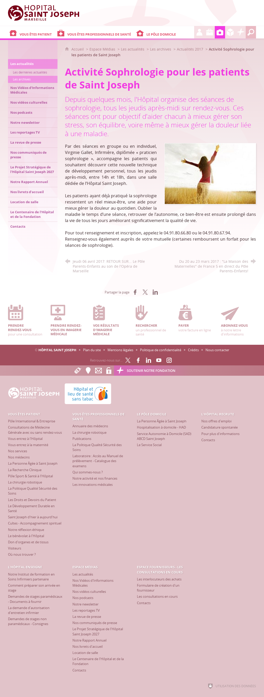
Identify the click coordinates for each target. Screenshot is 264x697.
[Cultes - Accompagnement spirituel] (34, 523)
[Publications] (81, 438)
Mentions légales (120, 350)
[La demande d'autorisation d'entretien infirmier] (29, 610)
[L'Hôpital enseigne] (209, 32)
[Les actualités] (82, 574)
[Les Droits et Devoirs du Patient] (32, 499)
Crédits (193, 350)
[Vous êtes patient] (32, 32)
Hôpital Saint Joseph (57, 350)
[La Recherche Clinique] (25, 470)
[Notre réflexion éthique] (26, 529)
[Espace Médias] (220, 32)
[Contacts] (208, 440)
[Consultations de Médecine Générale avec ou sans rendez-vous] (35, 429)
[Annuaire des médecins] (90, 426)
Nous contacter (217, 350)
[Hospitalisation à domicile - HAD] (161, 427)
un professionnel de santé (153, 321)
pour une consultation (25, 321)
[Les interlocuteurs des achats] (159, 579)
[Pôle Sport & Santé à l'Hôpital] (30, 476)
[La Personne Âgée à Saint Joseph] (32, 463)
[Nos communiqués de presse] (94, 622)
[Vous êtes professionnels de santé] (95, 32)
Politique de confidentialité (160, 350)
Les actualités (132, 49)
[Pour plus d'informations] (220, 433)
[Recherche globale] (251, 32)
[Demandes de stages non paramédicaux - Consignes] (28, 621)
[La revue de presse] (86, 616)
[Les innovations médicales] (92, 484)
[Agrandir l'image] (210, 173)
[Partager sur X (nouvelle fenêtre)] (145, 292)
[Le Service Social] (149, 444)
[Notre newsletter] (85, 604)
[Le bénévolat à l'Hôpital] (26, 536)
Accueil (78, 49)
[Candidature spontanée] (219, 427)
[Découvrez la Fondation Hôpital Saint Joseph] (240, 32)
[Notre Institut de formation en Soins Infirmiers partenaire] (31, 576)
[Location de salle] (85, 652)
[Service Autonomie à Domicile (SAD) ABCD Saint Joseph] (164, 436)
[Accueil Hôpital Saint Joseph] (46, 13)
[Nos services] (17, 451)
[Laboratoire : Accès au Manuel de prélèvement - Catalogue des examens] (97, 461)
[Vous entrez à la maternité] (28, 444)
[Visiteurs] (14, 548)
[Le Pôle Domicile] (164, 32)
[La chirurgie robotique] (25, 482)
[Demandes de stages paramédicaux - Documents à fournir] (35, 599)
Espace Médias (102, 49)
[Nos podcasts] (82, 597)
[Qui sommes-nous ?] (87, 472)
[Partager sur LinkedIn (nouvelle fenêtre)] (155, 292)
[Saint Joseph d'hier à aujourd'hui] (32, 517)
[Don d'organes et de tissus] (28, 542)
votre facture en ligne (195, 318)
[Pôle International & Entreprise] (31, 421)
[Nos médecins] (19, 457)
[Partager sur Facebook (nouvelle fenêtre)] (135, 292)
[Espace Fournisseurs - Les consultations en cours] (230, 32)
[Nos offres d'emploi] (216, 421)
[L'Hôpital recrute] (199, 32)
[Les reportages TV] (86, 610)
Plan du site (92, 350)
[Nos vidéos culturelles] (89, 591)
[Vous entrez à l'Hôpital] (25, 438)
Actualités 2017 (190, 49)
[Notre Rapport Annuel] (89, 640)
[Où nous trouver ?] (22, 554)
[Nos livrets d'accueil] (87, 646)
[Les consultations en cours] (157, 596)
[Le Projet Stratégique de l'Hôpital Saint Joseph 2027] (97, 631)
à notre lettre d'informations (238, 321)
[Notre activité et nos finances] (94, 478)
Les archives (160, 49)
